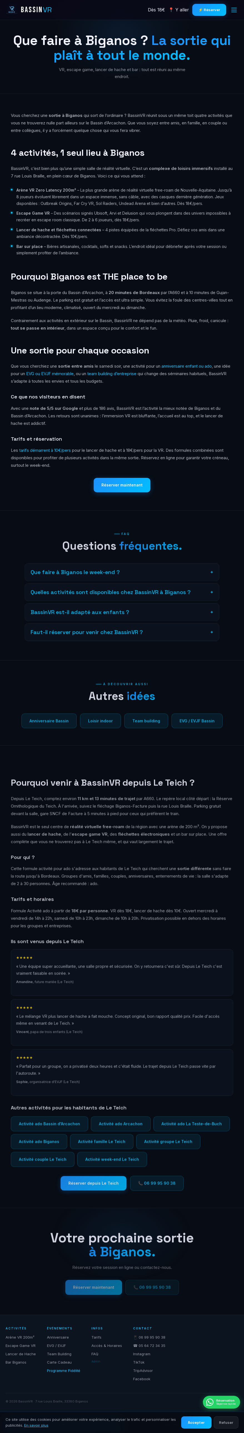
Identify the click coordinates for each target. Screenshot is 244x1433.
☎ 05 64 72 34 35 (149, 1345)
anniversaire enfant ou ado (186, 366)
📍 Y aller (178, 9)
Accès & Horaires (106, 1345)
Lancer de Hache (21, 1354)
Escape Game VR (21, 1345)
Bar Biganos (16, 1362)
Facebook (141, 1379)
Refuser (226, 1422)
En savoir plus (36, 1425)
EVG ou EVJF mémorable (50, 373)
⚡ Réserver (209, 9)
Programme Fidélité (63, 1370)
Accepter (196, 1422)
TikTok (139, 1362)
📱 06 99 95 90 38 (149, 1337)
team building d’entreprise (111, 373)
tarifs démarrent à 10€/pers (45, 450)
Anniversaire (58, 1337)
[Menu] (234, 10)
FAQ (94, 1354)
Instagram (141, 1354)
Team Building (59, 1354)
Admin (95, 1361)
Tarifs (96, 1337)
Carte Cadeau (59, 1362)
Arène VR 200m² (20, 1337)
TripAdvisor (143, 1370)
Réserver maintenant (122, 485)
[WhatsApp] (221, 1402)
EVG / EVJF (56, 1345)
